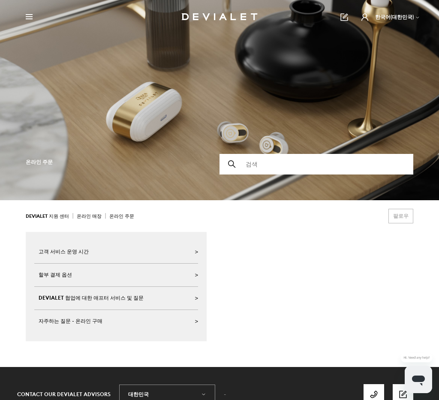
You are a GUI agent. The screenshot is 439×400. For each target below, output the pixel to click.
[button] (365, 17)
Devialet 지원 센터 (47, 216)
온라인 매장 (89, 216)
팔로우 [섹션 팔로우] (401, 216)
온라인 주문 (121, 216)
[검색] (316, 164)
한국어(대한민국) (397, 17)
